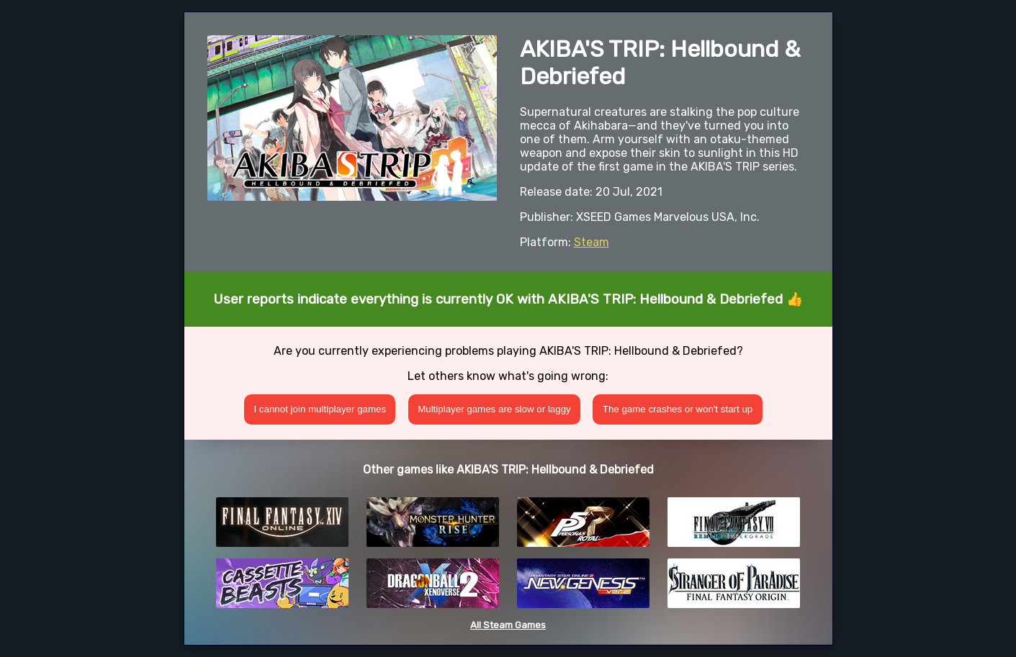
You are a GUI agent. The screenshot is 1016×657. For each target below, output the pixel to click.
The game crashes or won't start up (678, 409)
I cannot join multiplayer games (319, 409)
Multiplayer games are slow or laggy (494, 409)
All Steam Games (508, 625)
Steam (591, 242)
